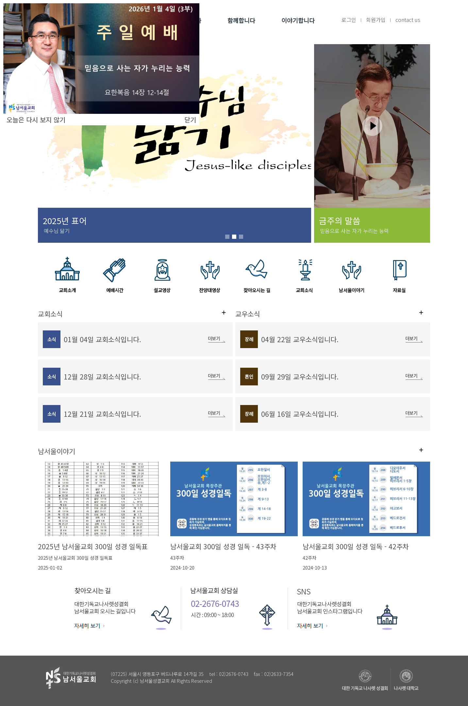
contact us (407, 20)
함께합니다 (241, 20)
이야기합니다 (298, 20)
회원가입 (376, 20)
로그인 (349, 20)
